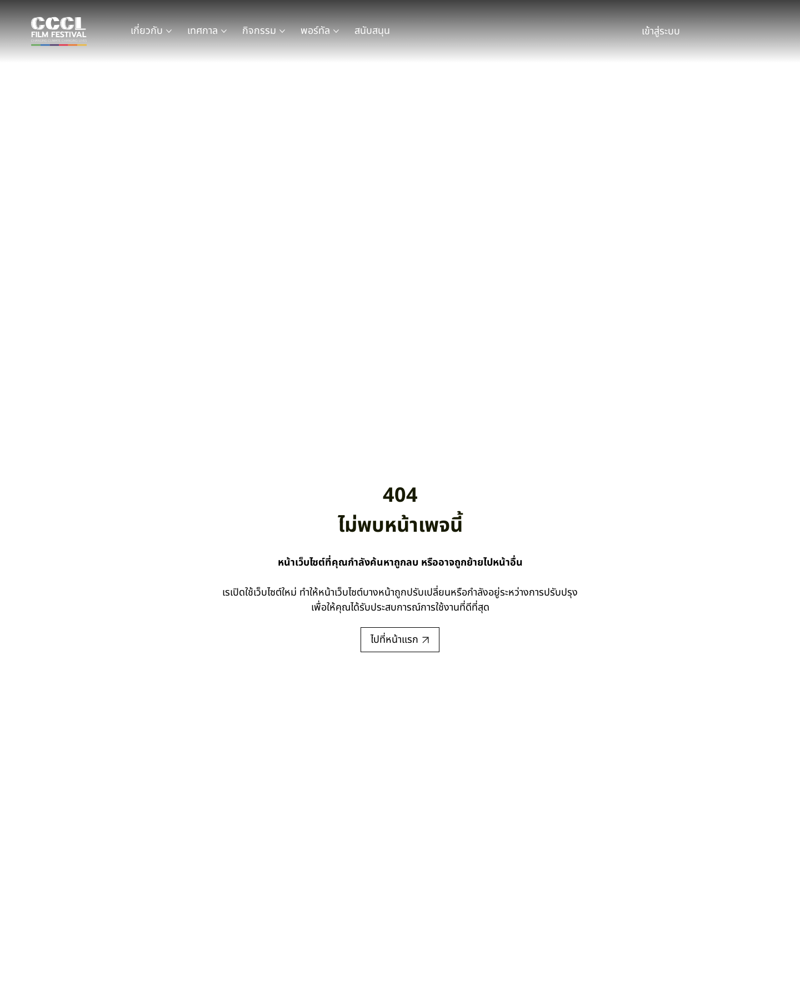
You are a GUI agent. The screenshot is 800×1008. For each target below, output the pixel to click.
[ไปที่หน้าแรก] (400, 639)
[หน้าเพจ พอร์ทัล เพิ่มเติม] (336, 31)
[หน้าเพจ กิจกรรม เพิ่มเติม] (282, 31)
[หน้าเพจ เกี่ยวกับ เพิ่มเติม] (169, 31)
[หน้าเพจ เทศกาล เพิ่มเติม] (224, 31)
